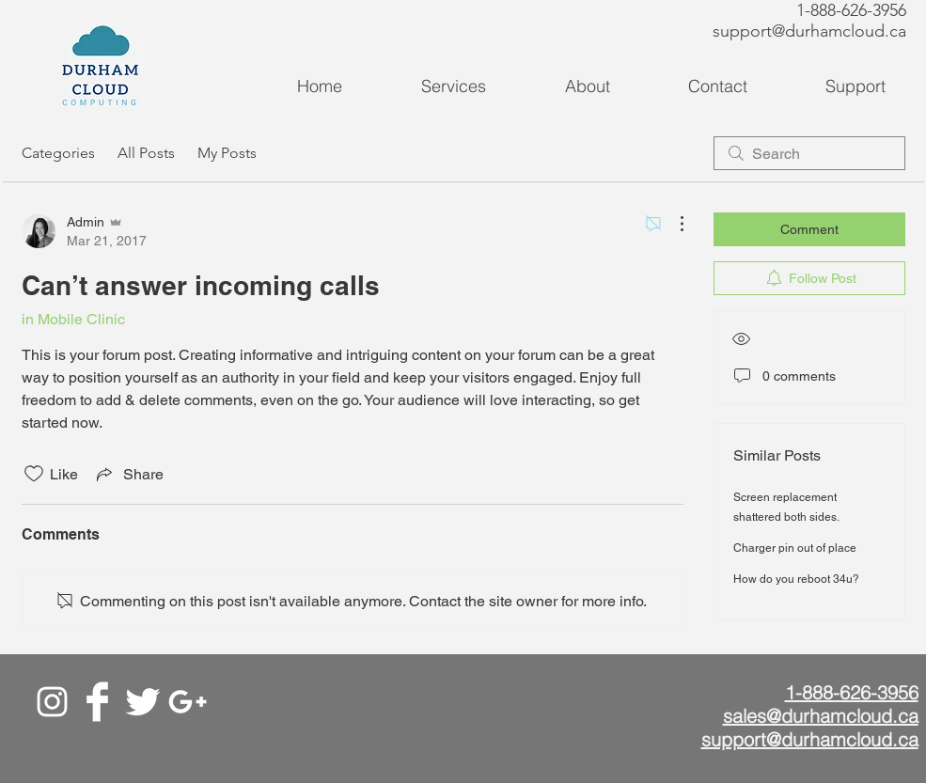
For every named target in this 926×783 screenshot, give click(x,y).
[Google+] (187, 701)
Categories (58, 153)
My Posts (227, 153)
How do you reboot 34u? (796, 579)
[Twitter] (142, 701)
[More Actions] (672, 223)
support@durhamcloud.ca (809, 31)
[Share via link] (128, 473)
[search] (809, 153)
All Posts (146, 153)
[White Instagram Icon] (52, 701)
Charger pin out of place (794, 548)
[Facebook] (97, 701)
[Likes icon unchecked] (34, 473)
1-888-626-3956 (851, 10)
